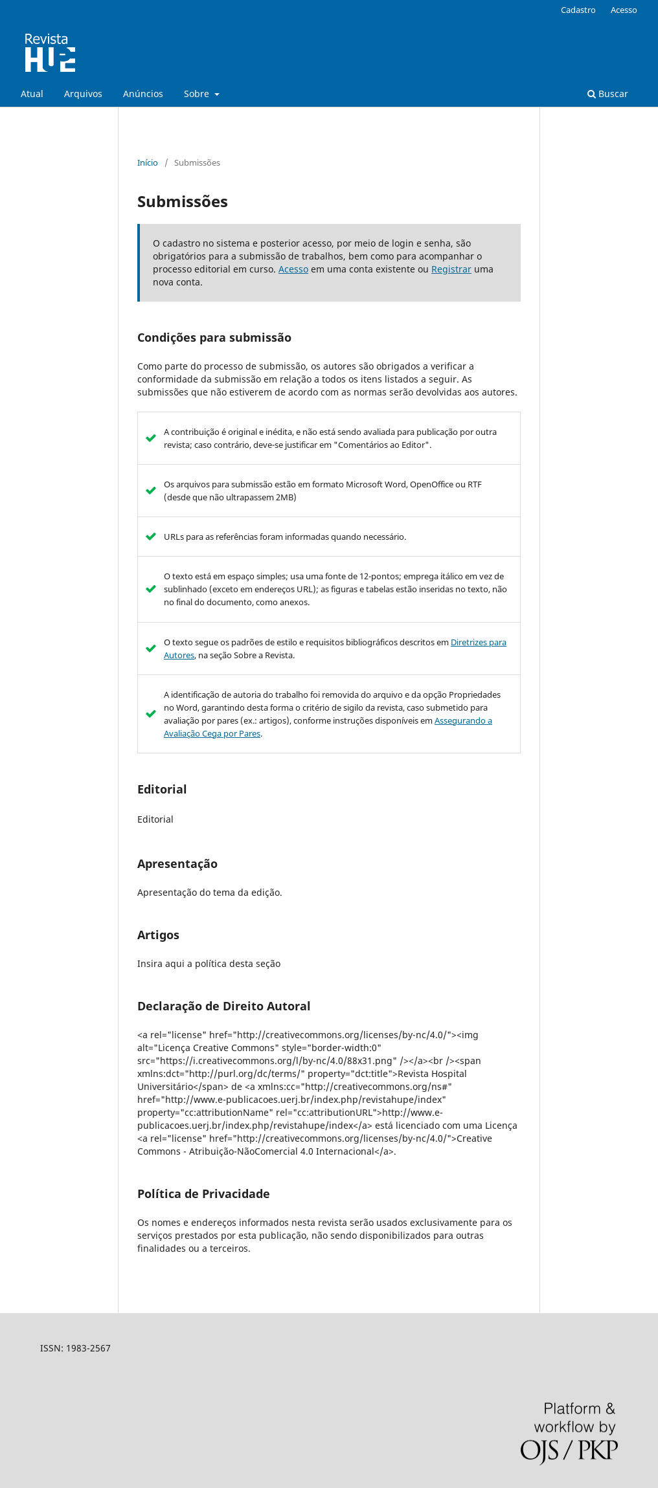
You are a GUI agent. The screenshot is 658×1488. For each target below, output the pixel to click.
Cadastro (578, 10)
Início (147, 162)
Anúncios (143, 93)
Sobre (198, 93)
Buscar (607, 93)
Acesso (624, 10)
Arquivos (83, 93)
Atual (32, 93)
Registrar (451, 269)
